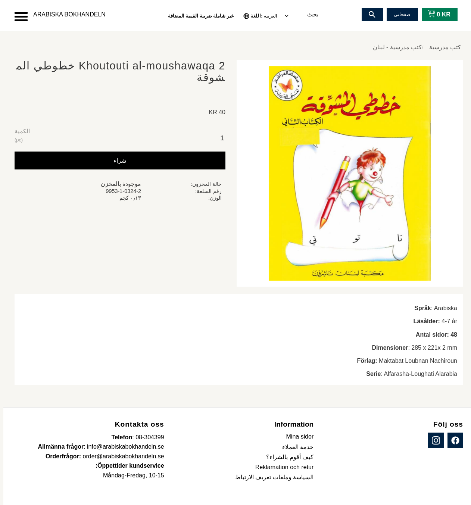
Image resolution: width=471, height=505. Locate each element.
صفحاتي (398, 14)
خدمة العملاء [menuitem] (294, 447)
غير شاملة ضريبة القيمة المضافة (197, 16)
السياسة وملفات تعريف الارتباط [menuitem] (271, 477)
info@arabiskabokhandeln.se (122, 446)
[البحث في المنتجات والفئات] (328, 14)
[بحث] (368, 14)
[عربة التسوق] (434, 14)
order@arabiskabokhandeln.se (120, 456)
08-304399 (146, 437)
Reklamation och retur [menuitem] (281, 467)
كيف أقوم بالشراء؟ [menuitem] (286, 457)
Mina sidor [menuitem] (297, 436)
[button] (17, 16)
